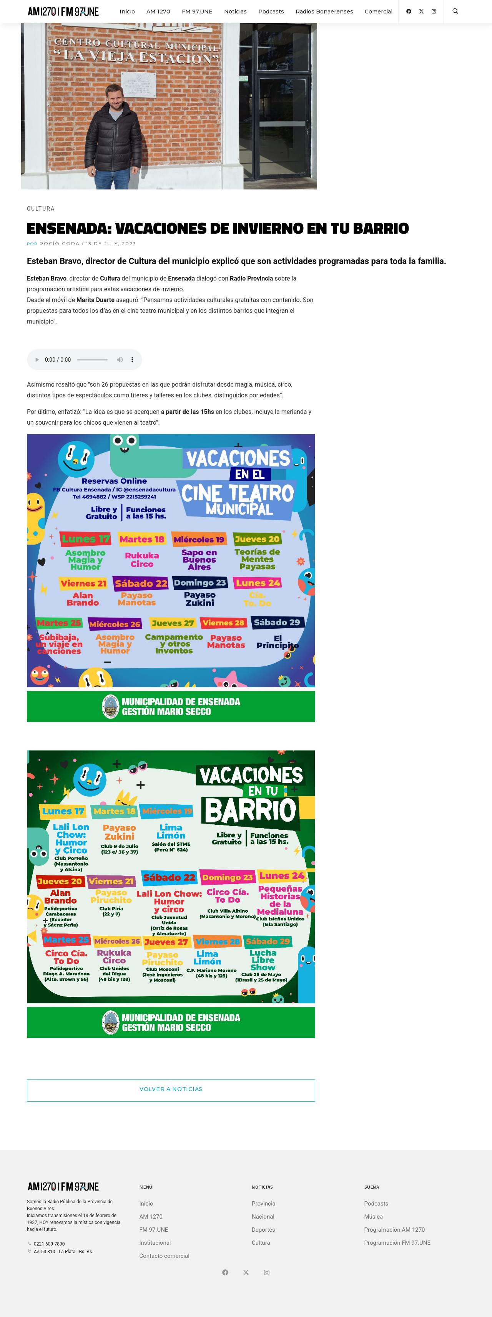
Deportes (263, 1229)
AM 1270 (158, 11)
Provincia (264, 1203)
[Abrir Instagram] (434, 11)
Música (373, 1216)
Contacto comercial (164, 1255)
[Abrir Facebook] (408, 11)
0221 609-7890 (46, 1244)
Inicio (127, 11)
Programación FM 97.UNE (397, 1242)
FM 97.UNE (197, 11)
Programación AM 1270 (394, 1229)
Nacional (263, 1216)
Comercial (378, 11)
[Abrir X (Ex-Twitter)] (421, 11)
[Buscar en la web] (455, 11)
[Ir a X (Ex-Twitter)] (246, 1272)
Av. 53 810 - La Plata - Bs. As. (60, 1251)
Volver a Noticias (171, 1089)
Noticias (235, 11)
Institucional (155, 1242)
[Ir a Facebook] (225, 1272)
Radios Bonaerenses (324, 11)
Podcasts (271, 11)
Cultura (261, 1242)
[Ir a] (266, 1272)
